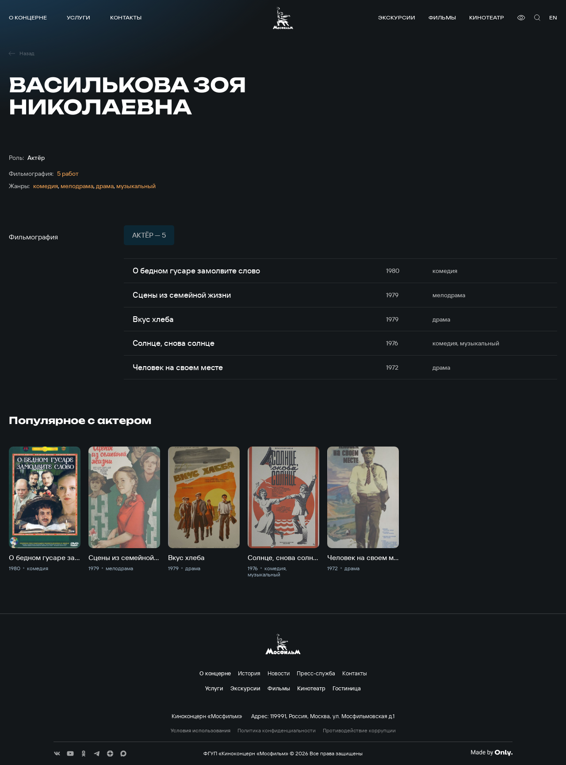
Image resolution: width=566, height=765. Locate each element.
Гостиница (347, 688)
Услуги (78, 17)
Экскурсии (396, 17)
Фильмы (442, 17)
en (553, 17)
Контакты (126, 17)
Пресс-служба (316, 673)
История (249, 673)
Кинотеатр (486, 17)
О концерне (28, 17)
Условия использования (200, 730)
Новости (279, 673)
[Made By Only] (491, 752)
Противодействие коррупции (359, 730)
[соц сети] (57, 753)
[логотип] (283, 17)
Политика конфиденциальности (276, 730)
